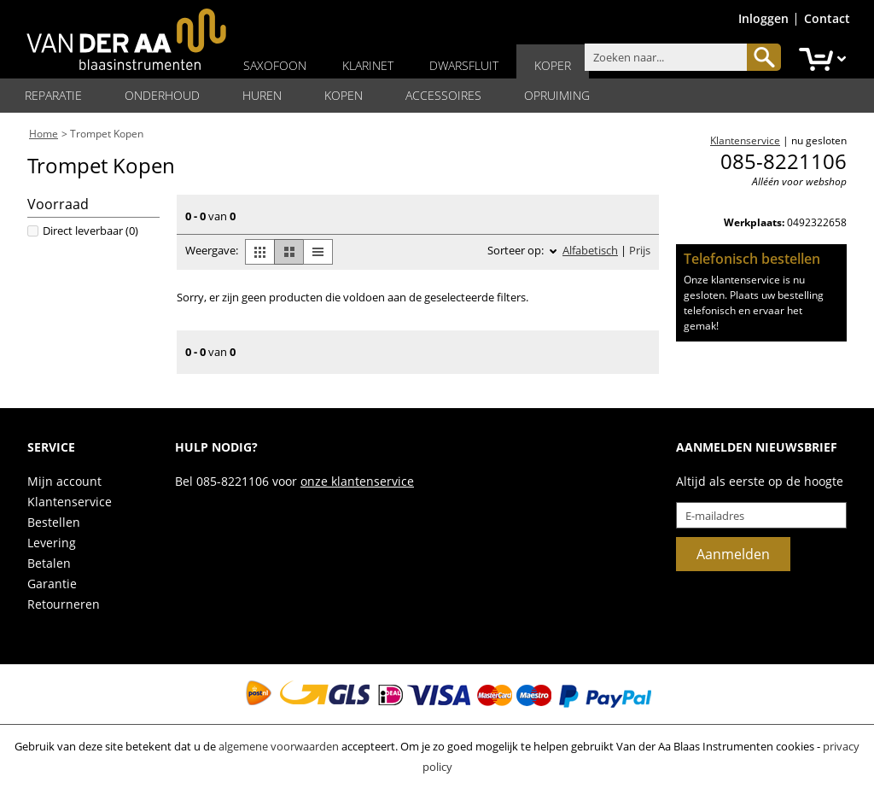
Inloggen (763, 18)
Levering (51, 542)
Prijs (639, 250)
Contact (827, 18)
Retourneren (63, 604)
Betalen (49, 563)
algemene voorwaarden (278, 746)
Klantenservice (69, 501)
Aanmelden (733, 554)
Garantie (52, 583)
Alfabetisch (590, 250)
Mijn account (64, 481)
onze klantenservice (357, 481)
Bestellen (53, 522)
